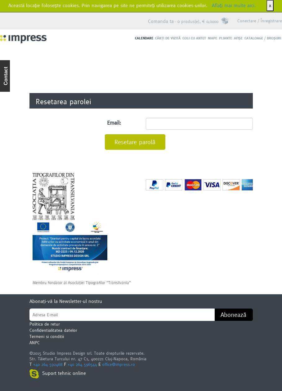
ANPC (34, 342)
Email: (114, 122)
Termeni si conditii (46, 336)
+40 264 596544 (82, 364)
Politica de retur (44, 324)
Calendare (144, 38)
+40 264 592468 (47, 364)
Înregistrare (271, 20)
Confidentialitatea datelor (53, 330)
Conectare (246, 20)
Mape (212, 38)
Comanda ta (161, 21)
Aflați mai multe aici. (233, 5)
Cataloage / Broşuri (262, 38)
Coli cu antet (194, 38)
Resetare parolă (134, 142)
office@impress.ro (118, 364)
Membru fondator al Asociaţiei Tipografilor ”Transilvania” (82, 282)
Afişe (238, 38)
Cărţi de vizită (168, 38)
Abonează (233, 314)
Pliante (225, 38)
